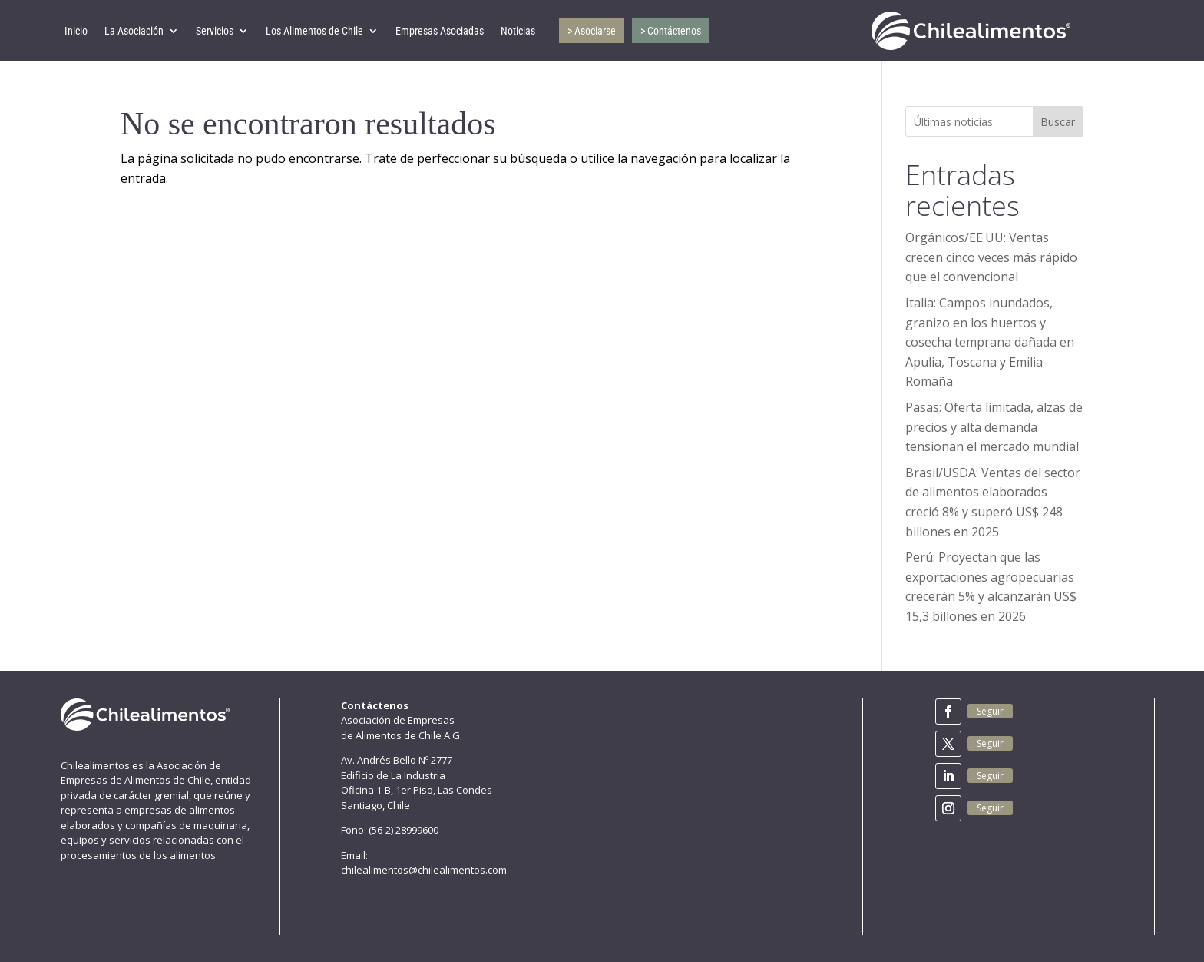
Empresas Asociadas (439, 31)
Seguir (990, 711)
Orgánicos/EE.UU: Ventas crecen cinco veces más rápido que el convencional (991, 257)
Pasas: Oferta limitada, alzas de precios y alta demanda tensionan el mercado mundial (994, 427)
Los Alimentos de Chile (314, 31)
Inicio (76, 31)
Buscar (1057, 121)
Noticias (518, 31)
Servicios (214, 31)
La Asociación (134, 31)
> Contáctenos (670, 31)
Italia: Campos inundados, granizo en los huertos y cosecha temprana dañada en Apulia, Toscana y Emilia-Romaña (989, 342)
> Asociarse (591, 31)
